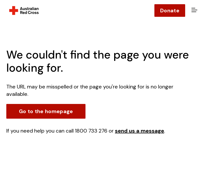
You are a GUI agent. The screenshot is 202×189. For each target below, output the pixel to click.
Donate (169, 10)
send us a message (139, 130)
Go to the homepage (46, 111)
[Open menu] (193, 10)
